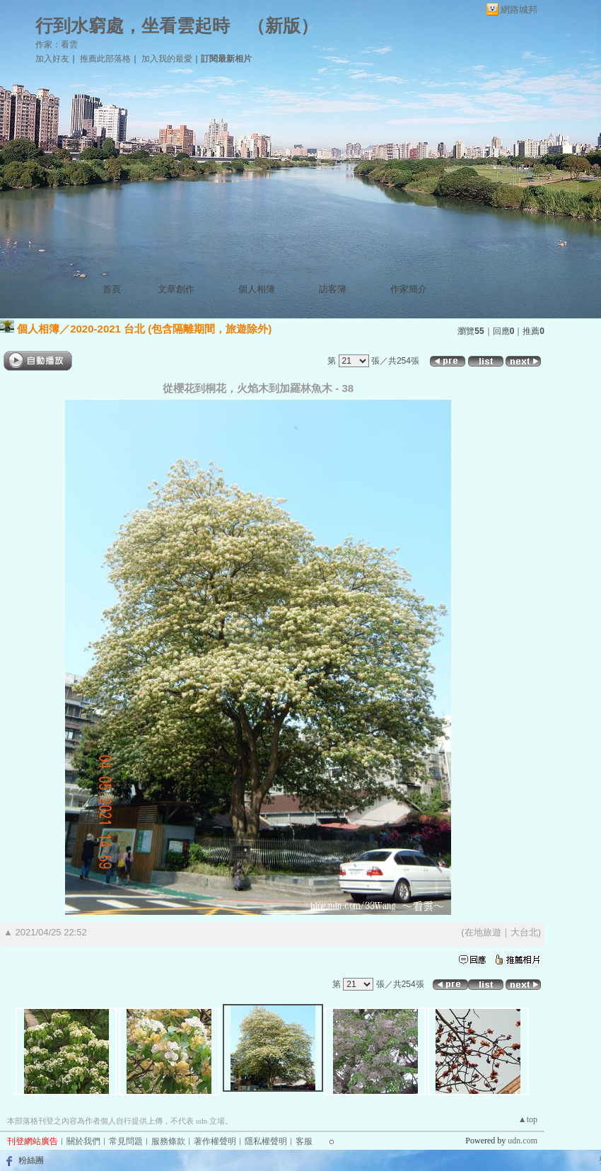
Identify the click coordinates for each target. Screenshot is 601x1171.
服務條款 (168, 1141)
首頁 (112, 289)
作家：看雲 (56, 45)
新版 (282, 25)
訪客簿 (332, 289)
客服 (304, 1141)
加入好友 (52, 59)
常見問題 (126, 1141)
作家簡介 (408, 289)
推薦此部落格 (105, 59)
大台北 (524, 932)
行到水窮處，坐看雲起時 (132, 25)
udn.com (522, 1141)
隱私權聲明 (266, 1141)
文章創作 (176, 289)
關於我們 (83, 1141)
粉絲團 (31, 1160)
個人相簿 (256, 289)
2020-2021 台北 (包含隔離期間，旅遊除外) (171, 329)
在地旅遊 (483, 932)
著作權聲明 (215, 1141)
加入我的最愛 (166, 59)
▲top (527, 1119)
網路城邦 (519, 9)
